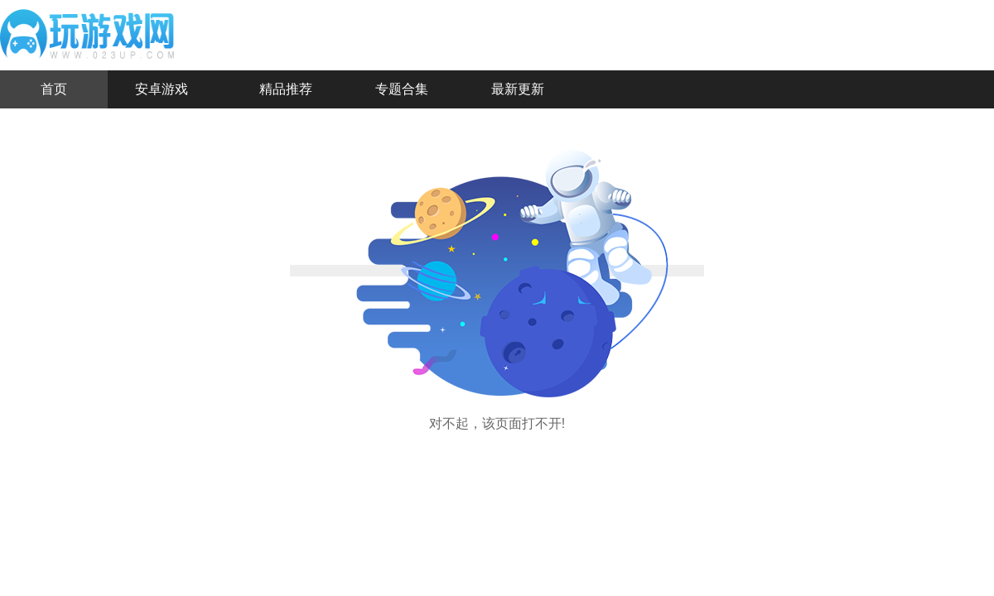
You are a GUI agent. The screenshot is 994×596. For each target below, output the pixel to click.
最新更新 (517, 89)
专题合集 (401, 89)
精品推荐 (285, 89)
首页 (54, 89)
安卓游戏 (161, 89)
